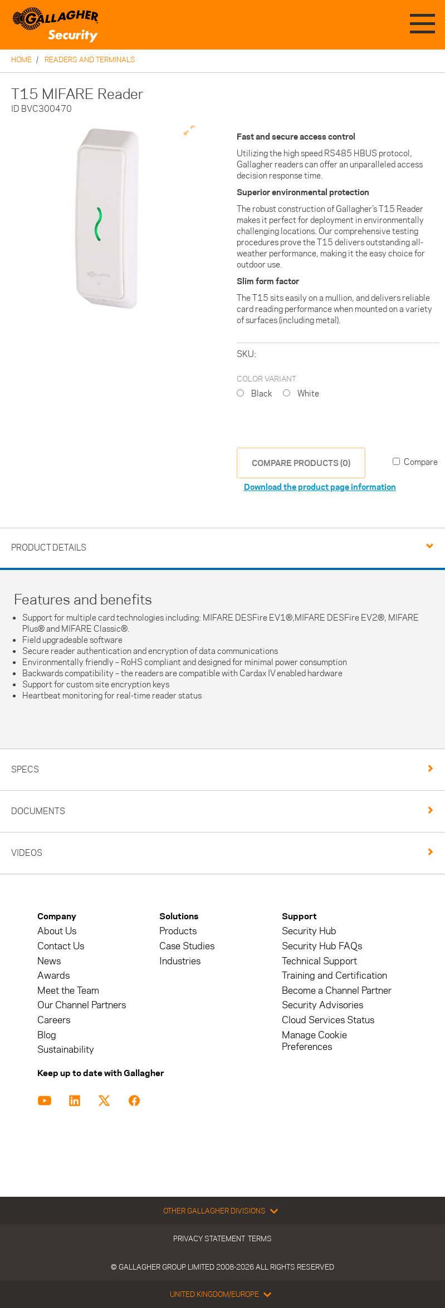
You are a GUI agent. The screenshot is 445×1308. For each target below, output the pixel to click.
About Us (56, 931)
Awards (53, 976)
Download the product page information (320, 487)
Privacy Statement (209, 1238)
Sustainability (65, 1050)
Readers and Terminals (90, 59)
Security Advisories (322, 1005)
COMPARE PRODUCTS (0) (301, 463)
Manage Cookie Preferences (314, 1041)
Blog (46, 1035)
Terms (260, 1238)
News (49, 961)
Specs (25, 769)
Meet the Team (68, 991)
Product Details (48, 547)
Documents (38, 811)
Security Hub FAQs (322, 946)
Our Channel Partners (81, 1005)
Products (178, 931)
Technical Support (319, 961)
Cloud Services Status (328, 1020)
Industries (180, 961)
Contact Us (60, 946)
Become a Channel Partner (337, 991)
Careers (53, 1020)
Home (21, 59)
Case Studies (186, 946)
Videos (26, 853)
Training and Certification (334, 976)
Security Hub (309, 931)
